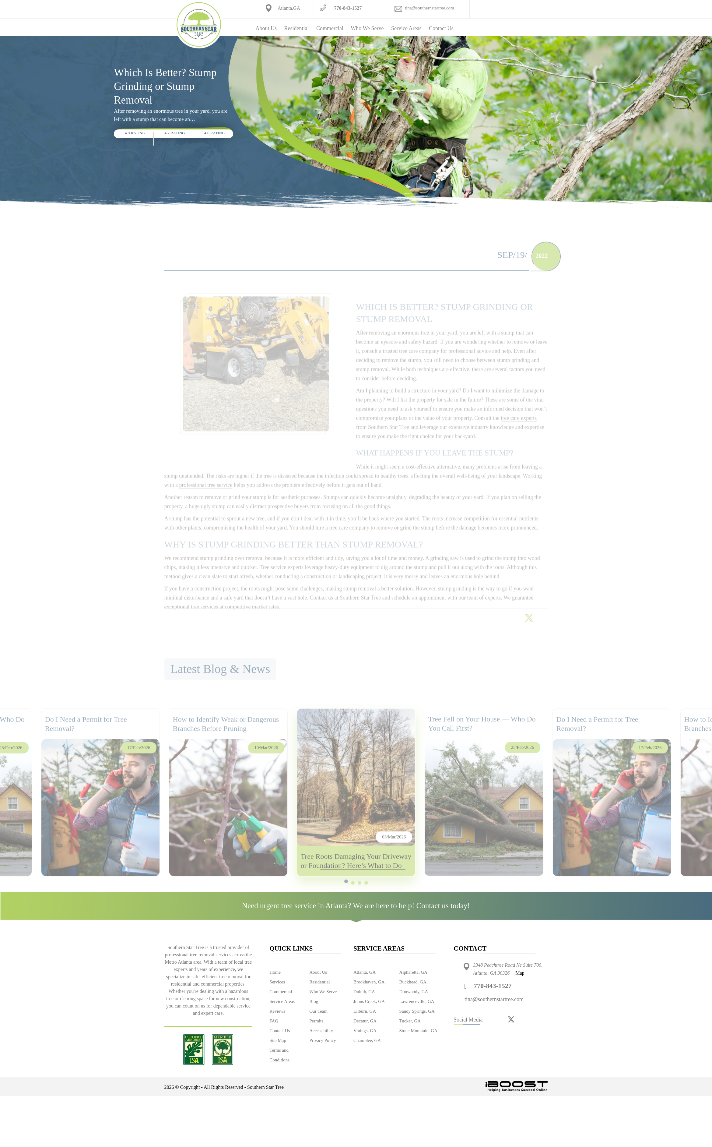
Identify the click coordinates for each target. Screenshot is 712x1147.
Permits (316, 1020)
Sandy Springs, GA (417, 1011)
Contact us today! (443, 906)
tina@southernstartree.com (429, 7)
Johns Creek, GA (369, 1001)
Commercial (329, 28)
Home (275, 972)
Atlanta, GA (364, 972)
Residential (296, 28)
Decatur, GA (365, 1020)
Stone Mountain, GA (418, 1030)
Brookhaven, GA (368, 981)
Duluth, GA (364, 991)
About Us (266, 28)
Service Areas (406, 28)
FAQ (273, 1020)
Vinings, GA (365, 1030)
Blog (313, 1001)
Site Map (277, 1040)
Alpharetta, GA (413, 972)
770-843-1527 (348, 8)
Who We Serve (367, 28)
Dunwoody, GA (413, 991)
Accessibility (321, 1030)
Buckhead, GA (412, 981)
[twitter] (511, 1019)
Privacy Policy (322, 1040)
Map (519, 973)
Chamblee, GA (367, 1040)
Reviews (277, 1011)
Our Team (318, 1011)
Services (277, 981)
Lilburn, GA (364, 1011)
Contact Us (441, 28)
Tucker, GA (410, 1020)
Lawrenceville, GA (416, 1001)
